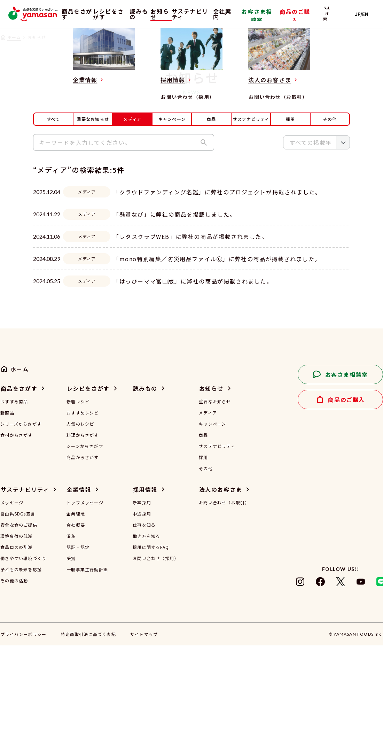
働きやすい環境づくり (23, 642)
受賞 (71, 642)
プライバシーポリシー (23, 718)
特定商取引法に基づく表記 (88, 718)
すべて (53, 119)
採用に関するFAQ (151, 631)
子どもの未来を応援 (21, 653)
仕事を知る (144, 608)
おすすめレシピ (83, 496)
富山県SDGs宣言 (17, 597)
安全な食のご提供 (18, 608)
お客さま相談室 (279, 19)
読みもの (142, 14)
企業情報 (79, 573)
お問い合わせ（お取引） (224, 586)
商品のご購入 (309, 19)
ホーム (14, 37)
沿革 (71, 620)
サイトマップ (144, 718)
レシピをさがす (110, 14)
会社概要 (76, 608)
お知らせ (169, 14)
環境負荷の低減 (16, 620)
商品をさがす (72, 14)
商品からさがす (83, 541)
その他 (330, 119)
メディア (208, 496)
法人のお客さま (220, 573)
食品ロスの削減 (16, 631)
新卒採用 (142, 586)
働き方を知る (146, 620)
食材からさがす (16, 519)
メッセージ (11, 586)
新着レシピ (78, 485)
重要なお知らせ (93, 119)
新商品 (7, 496)
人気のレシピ (80, 507)
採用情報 (145, 573)
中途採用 (142, 597)
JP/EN (366, 13)
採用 (290, 119)
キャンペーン (172, 119)
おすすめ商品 (14, 485)
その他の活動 (14, 664)
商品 (211, 119)
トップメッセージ (85, 586)
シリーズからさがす (20, 507)
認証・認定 (78, 631)
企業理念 (76, 597)
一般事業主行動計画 (87, 653)
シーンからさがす (85, 530)
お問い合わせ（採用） (156, 642)
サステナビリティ (207, 14)
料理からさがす (83, 519)
